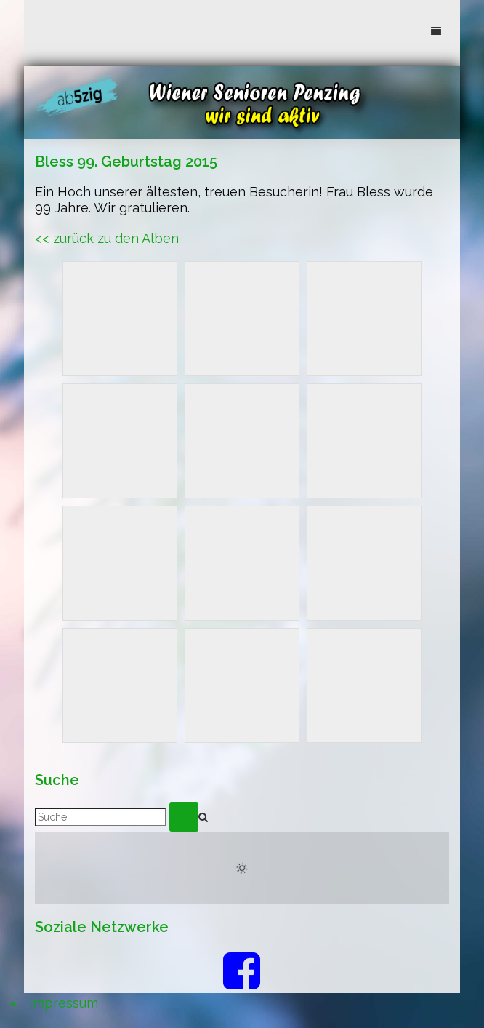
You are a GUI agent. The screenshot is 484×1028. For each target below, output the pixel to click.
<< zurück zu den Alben (107, 238)
